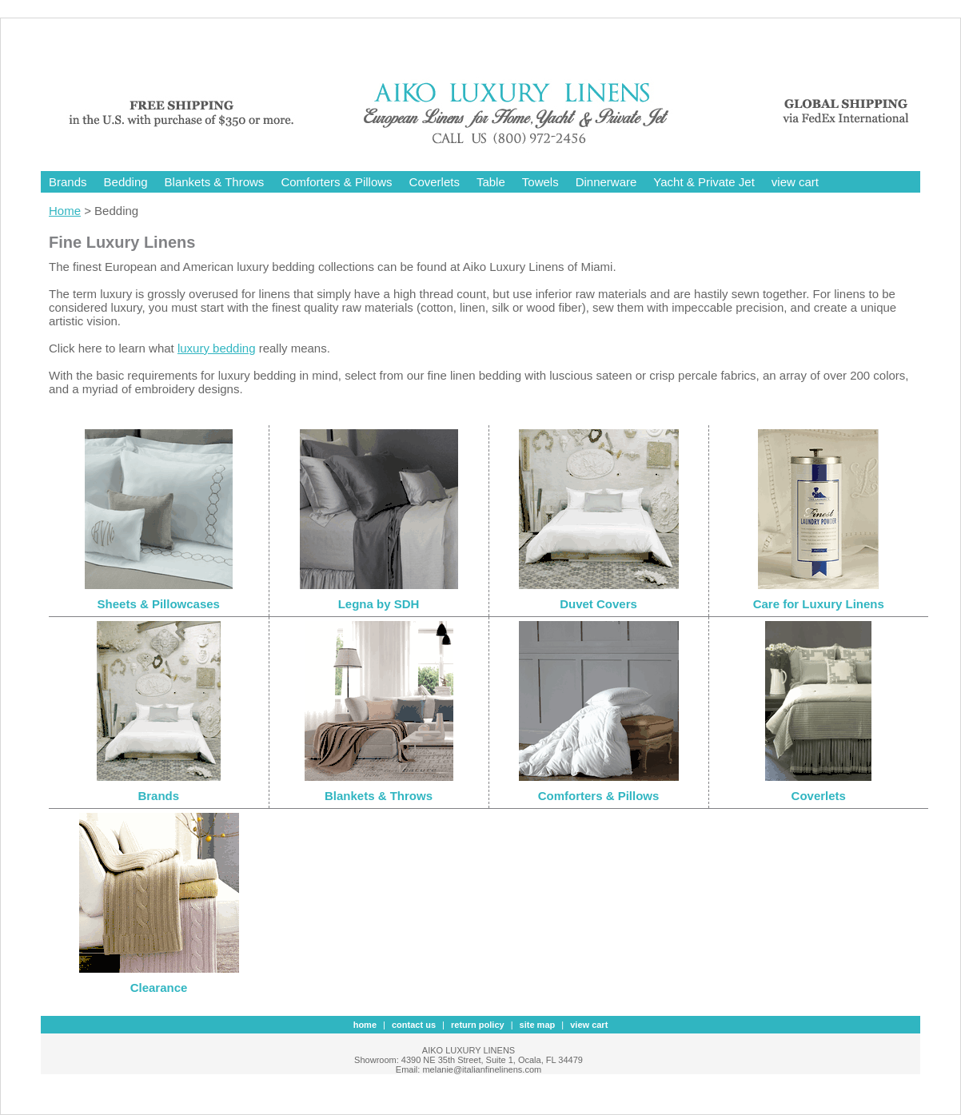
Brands (68, 182)
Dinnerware (606, 182)
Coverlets (434, 182)
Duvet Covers (598, 604)
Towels (540, 182)
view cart (795, 182)
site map (538, 1024)
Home (65, 210)
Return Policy (477, 1024)
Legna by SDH (379, 604)
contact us (414, 1024)
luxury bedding (216, 348)
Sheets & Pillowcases (159, 604)
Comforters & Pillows (336, 182)
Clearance (159, 987)
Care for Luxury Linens (818, 604)
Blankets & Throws (215, 182)
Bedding (126, 182)
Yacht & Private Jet (703, 182)
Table (491, 182)
